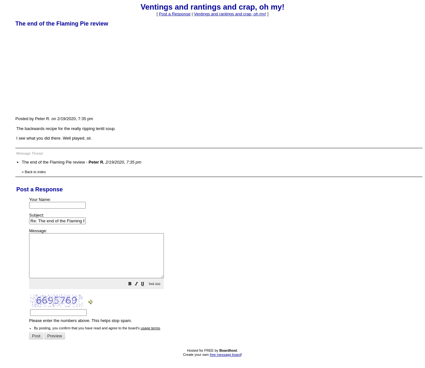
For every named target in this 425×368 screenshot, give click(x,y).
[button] (145, 293)
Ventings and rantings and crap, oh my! (230, 14)
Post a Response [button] (174, 14)
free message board (225, 363)
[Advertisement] (63, 71)
